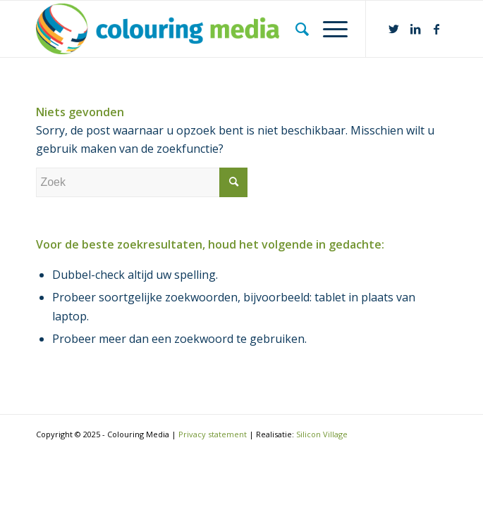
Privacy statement (212, 434)
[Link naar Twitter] (394, 28)
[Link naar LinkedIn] (415, 28)
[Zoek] (295, 29)
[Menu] (328, 29)
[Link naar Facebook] (436, 28)
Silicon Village (322, 434)
